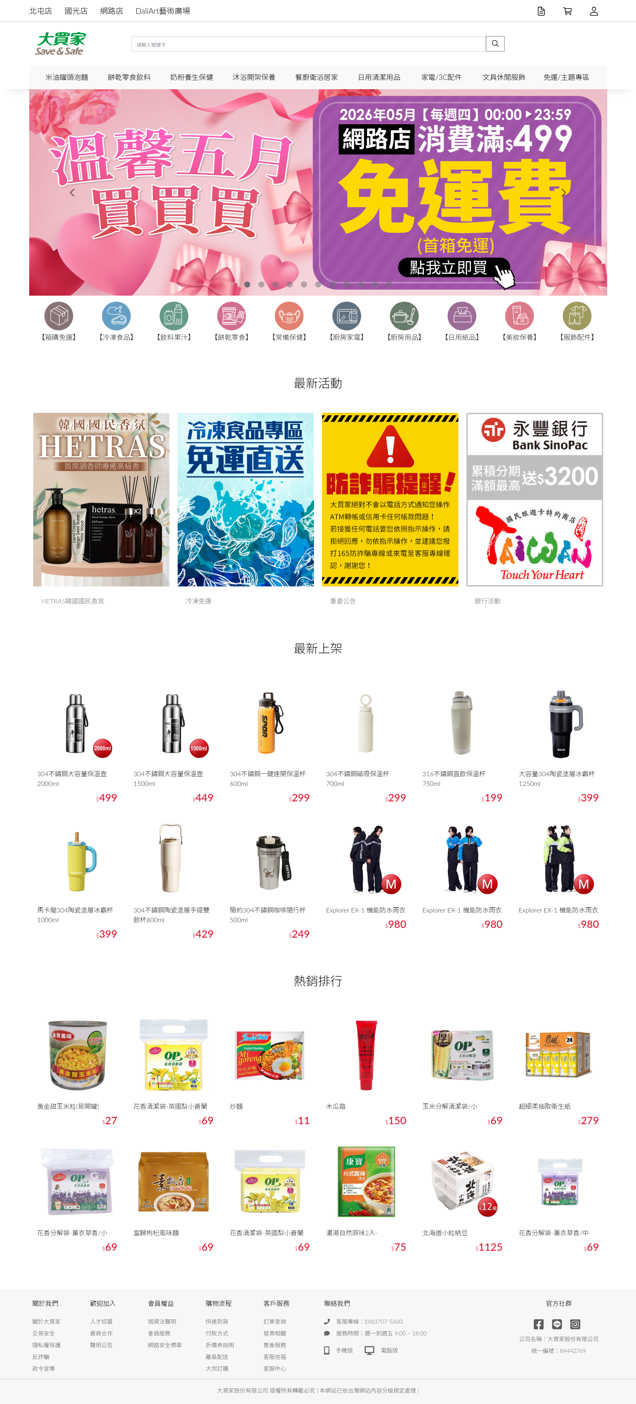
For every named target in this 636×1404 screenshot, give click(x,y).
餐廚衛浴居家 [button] (316, 77)
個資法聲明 (162, 1321)
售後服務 (275, 1345)
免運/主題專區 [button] (566, 77)
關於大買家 (46, 1321)
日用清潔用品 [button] (379, 77)
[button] (72, 192)
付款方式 (217, 1333)
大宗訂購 (217, 1368)
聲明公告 (101, 1345)
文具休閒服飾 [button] (504, 77)
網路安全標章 (165, 1345)
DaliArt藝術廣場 (162, 10)
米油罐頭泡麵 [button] (66, 77)
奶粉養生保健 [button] (191, 77)
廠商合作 (101, 1333)
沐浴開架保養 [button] (254, 77)
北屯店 (41, 10)
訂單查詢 (275, 1321)
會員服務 (159, 1333)
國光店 (76, 10)
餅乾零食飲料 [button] (129, 77)
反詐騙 (40, 1356)
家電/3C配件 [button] (441, 77)
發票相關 (275, 1333)
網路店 (112, 10)
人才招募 (101, 1321)
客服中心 (275, 1368)
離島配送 (217, 1356)
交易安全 (43, 1333)
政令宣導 (43, 1368)
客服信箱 (275, 1356)
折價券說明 (220, 1345)
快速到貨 (217, 1321)
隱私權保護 (46, 1345)
